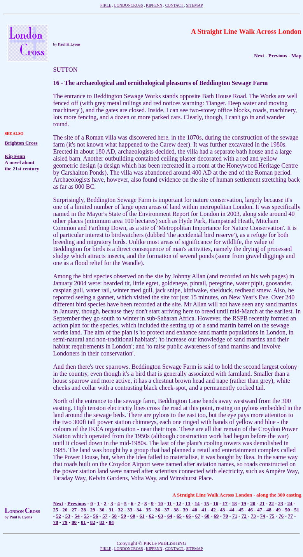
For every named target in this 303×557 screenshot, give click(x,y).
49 (278, 510)
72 (244, 516)
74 (262, 516)
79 (64, 522)
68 (206, 516)
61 (142, 516)
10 (160, 503)
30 (102, 510)
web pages (272, 276)
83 (102, 522)
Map (296, 55)
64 (169, 516)
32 (120, 510)
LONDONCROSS (128, 5)
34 (139, 510)
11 (169, 503)
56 (95, 516)
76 (281, 516)
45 (240, 510)
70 (225, 516)
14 (197, 503)
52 (58, 516)
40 (194, 510)
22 (271, 503)
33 (129, 510)
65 (179, 516)
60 (132, 516)
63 (160, 516)
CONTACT (174, 5)
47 (259, 510)
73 (253, 516)
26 (64, 510)
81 (83, 522)
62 (151, 516)
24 (289, 503)
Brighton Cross (21, 143)
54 (77, 516)
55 (86, 516)
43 (222, 510)
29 (92, 510)
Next (58, 503)
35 (148, 510)
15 (206, 503)
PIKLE (105, 5)
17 (225, 503)
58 (114, 516)
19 (243, 503)
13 (188, 503)
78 (55, 522)
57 (104, 516)
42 (213, 510)
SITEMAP (194, 5)
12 (178, 503)
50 (287, 510)
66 (188, 516)
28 (83, 510)
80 (74, 522)
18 (234, 503)
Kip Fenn (15, 156)
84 (111, 522)
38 (176, 510)
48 (268, 510)
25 (55, 510)
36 (157, 510)
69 (216, 516)
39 (185, 510)
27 (74, 510)
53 (67, 516)
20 (252, 503)
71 (234, 516)
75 (271, 516)
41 (204, 510)
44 (231, 510)
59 (123, 516)
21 (261, 503)
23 (280, 503)
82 (92, 522)
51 (296, 510)
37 (167, 510)
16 (215, 503)
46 (250, 510)
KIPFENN (154, 5)
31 (111, 510)
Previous (277, 55)
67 (197, 516)
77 (290, 516)
